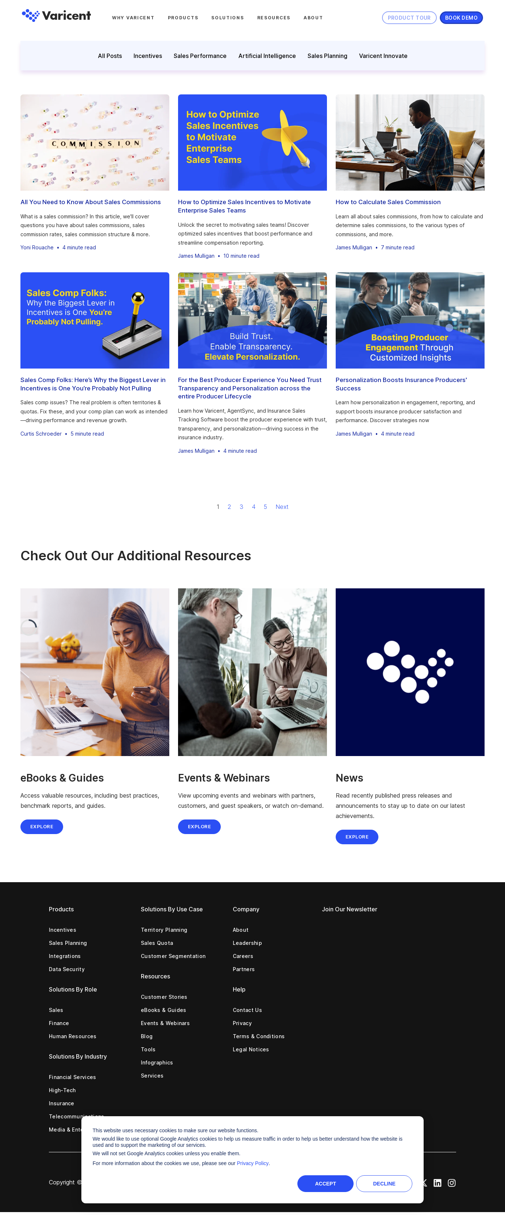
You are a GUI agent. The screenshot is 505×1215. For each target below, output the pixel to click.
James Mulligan (196, 256)
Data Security (67, 969)
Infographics (157, 1062)
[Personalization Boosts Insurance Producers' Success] (410, 320)
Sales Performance (200, 55)
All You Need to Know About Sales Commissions (90, 202)
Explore (41, 826)
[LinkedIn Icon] (437, 1182)
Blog (147, 1036)
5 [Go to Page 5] (265, 506)
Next (282, 506)
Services (152, 1075)
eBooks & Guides (163, 1010)
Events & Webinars (165, 1023)
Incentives (148, 55)
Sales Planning (327, 55)
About (313, 17)
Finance (59, 1023)
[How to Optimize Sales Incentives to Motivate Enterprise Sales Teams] (252, 142)
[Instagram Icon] (451, 1182)
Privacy (242, 1023)
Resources (273, 17)
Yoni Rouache (37, 247)
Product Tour (409, 18)
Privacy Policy (253, 1163)
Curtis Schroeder (41, 434)
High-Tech (62, 1090)
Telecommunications (76, 1116)
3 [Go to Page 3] (241, 506)
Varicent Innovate (383, 55)
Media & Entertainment (79, 1129)
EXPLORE (199, 826)
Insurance (61, 1103)
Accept (325, 1184)
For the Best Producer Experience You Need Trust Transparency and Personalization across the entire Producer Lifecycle (249, 388)
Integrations (65, 956)
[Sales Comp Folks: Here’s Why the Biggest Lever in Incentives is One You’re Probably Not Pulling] (94, 320)
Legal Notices (251, 1049)
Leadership (247, 943)
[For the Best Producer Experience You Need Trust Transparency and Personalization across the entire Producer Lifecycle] (252, 320)
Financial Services (72, 1077)
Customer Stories (164, 997)
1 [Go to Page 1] (218, 506)
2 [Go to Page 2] (229, 506)
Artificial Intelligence (267, 55)
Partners (244, 969)
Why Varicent (133, 17)
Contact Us (247, 1010)
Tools (148, 1049)
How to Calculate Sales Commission (388, 202)
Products (183, 17)
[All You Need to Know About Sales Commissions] (94, 142)
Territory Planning (164, 930)
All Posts (110, 55)
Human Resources (73, 1036)
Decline (384, 1184)
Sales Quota (157, 943)
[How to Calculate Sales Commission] (410, 142)
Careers (243, 956)
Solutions (227, 17)
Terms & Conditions (259, 1036)
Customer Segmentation (173, 956)
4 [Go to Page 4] (253, 506)
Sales (56, 1010)
